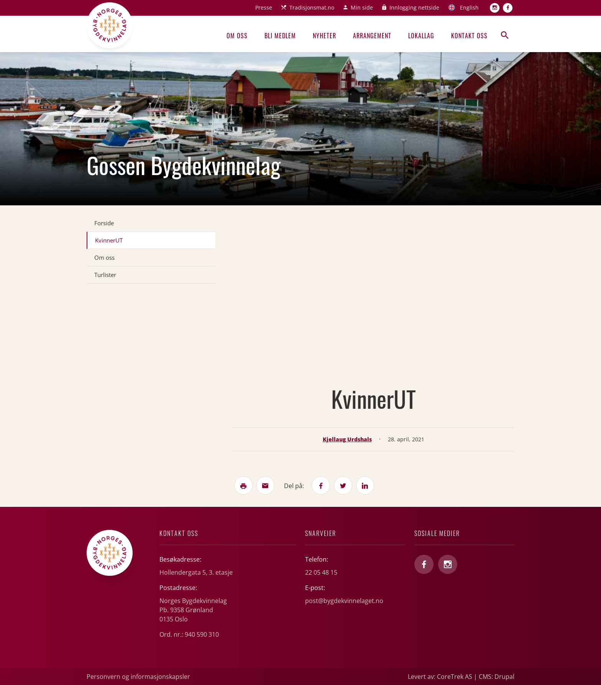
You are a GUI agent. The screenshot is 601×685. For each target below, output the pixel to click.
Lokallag (421, 35)
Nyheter (324, 35)
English (469, 7)
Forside (104, 223)
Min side (362, 7)
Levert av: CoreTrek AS (440, 676)
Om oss (237, 35)
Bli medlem (280, 35)
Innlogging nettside (414, 7)
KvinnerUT (109, 240)
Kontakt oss (469, 35)
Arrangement (372, 35)
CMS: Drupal (496, 676)
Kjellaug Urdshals (347, 439)
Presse (263, 7)
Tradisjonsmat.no (311, 7)
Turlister (105, 275)
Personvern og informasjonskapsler (138, 676)
